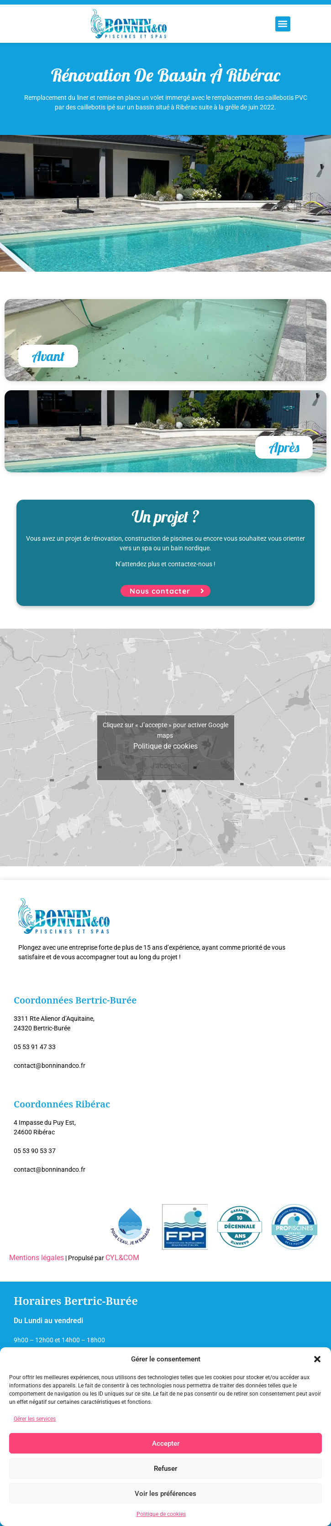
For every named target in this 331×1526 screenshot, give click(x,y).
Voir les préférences (165, 1494)
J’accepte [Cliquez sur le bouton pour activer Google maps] (165, 765)
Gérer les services (35, 1419)
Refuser (165, 1468)
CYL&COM (122, 1257)
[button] (317, 1359)
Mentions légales (36, 1257)
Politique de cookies (161, 1514)
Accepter (165, 1443)
